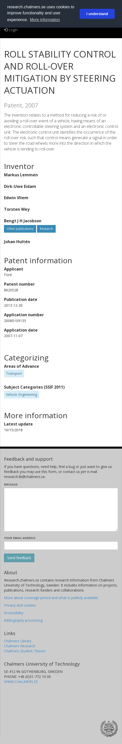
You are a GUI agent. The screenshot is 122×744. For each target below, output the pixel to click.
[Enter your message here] (61, 510)
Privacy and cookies (20, 605)
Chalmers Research (19, 646)
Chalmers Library (17, 641)
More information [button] (45, 20)
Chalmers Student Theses (25, 651)
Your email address (20, 538)
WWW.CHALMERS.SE (21, 681)
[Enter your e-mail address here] (61, 545)
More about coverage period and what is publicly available (51, 597)
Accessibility (13, 612)
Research (46, 229)
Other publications (20, 229)
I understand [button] (97, 14)
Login (11, 29)
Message (11, 484)
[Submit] (19, 558)
